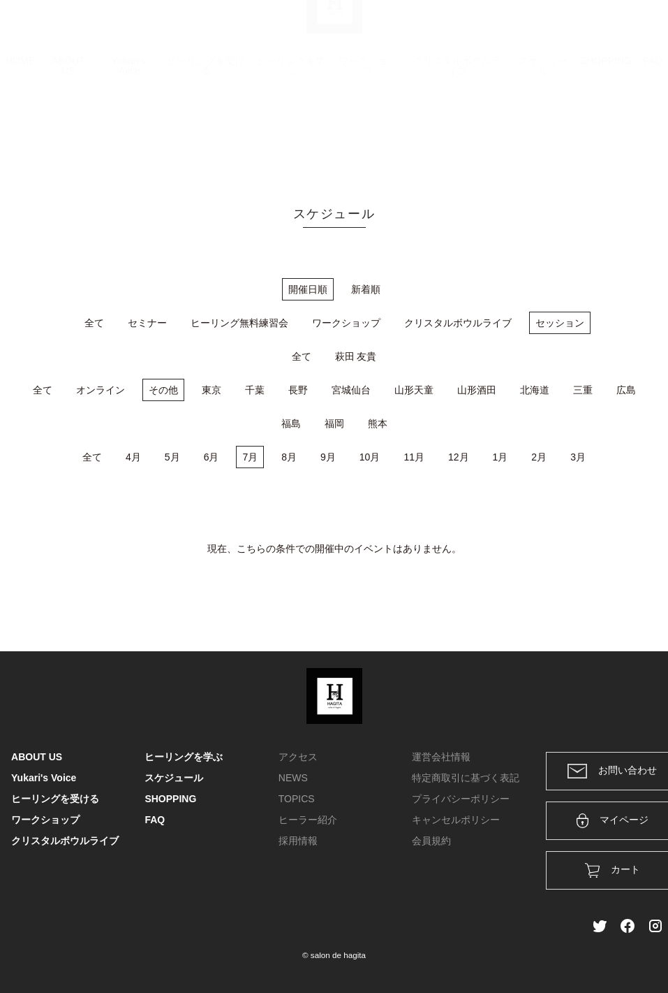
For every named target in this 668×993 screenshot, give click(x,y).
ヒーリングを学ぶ (291, 134)
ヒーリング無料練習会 (239, 322)
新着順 (365, 289)
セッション (559, 322)
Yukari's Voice (128, 134)
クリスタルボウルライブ (457, 134)
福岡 (334, 423)
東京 (211, 390)
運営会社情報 (441, 757)
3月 (578, 457)
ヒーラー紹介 (308, 820)
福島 (291, 423)
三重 (583, 390)
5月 (172, 457)
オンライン (100, 390)
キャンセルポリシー (456, 820)
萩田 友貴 (356, 356)
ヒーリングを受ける (206, 134)
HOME (20, 129)
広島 (626, 390)
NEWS (293, 778)
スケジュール (543, 134)
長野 (298, 390)
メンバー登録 (632, 29)
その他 (163, 390)
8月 (289, 457)
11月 (413, 457)
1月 (500, 457)
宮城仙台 (351, 390)
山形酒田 (476, 390)
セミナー (147, 322)
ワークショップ (368, 134)
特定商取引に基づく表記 (465, 778)
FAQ (652, 129)
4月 (133, 457)
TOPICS (297, 799)
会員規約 (431, 841)
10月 (369, 457)
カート (505, 29)
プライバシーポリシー (461, 799)
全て (94, 322)
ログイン (562, 29)
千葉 (255, 390)
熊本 (377, 423)
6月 (211, 457)
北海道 (534, 390)
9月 (328, 457)
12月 (458, 457)
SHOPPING (606, 129)
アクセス (298, 757)
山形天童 (413, 390)
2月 (539, 457)
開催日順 (307, 289)
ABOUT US (67, 134)
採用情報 (298, 841)
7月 (250, 457)
